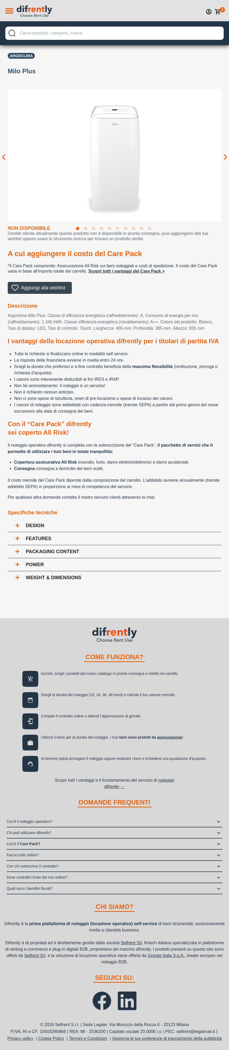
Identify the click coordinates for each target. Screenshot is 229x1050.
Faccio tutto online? (23, 855)
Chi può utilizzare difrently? (29, 833)
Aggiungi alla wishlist (43, 287)
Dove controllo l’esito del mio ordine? (37, 877)
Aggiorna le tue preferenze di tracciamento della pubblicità (167, 1038)
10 (150, 229)
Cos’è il (23, 844)
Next (225, 152)
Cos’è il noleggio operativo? (29, 821)
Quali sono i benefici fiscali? (30, 888)
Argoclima (21, 56)
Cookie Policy (51, 1038)
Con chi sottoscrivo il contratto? (33, 866)
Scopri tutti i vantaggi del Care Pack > (126, 271)
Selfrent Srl (131, 943)
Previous (3, 152)
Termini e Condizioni (88, 1038)
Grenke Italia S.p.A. (166, 955)
